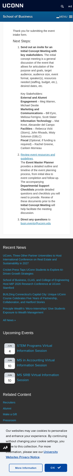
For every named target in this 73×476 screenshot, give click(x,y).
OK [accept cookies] (56, 467)
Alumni (7, 408)
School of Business (18, 17)
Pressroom (9, 420)
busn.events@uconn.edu (36, 223)
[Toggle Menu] (57, 17)
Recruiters (9, 402)
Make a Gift (10, 414)
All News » (9, 320)
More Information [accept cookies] (25, 468)
